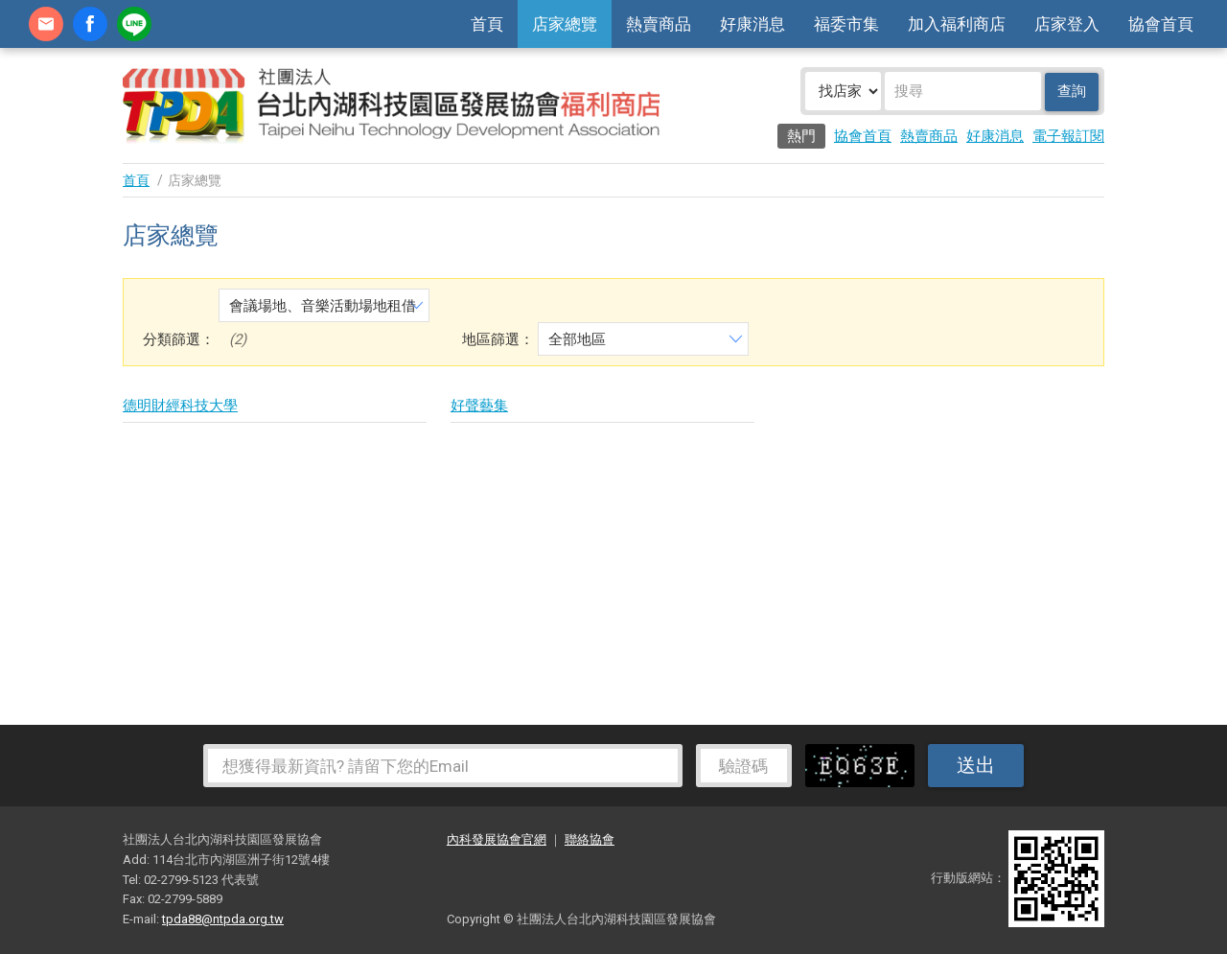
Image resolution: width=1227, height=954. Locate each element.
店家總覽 (564, 24)
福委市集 (846, 24)
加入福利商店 (957, 24)
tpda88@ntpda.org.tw (223, 919)
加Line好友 (134, 24)
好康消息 (752, 24)
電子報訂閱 (1068, 136)
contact (46, 24)
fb (90, 24)
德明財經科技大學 (180, 405)
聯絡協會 (589, 839)
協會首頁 (1160, 24)
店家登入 (1067, 24)
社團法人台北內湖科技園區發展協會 (391, 105)
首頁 (487, 24)
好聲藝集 (479, 405)
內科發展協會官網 (496, 839)
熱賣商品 (658, 24)
